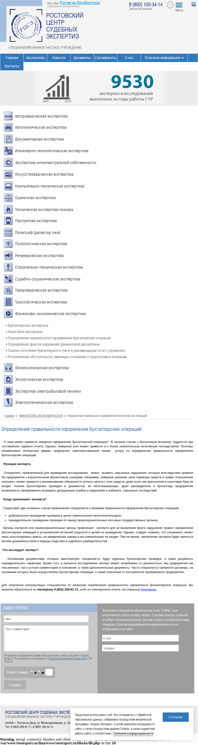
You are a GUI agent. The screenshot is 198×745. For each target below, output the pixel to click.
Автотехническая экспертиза (40, 127)
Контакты (12, 66)
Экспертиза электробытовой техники (48, 391)
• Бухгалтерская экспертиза (27, 325)
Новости (58, 58)
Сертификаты (105, 58)
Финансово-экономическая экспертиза (50, 313)
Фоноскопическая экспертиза (42, 367)
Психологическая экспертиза (41, 243)
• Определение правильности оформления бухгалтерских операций (58, 337)
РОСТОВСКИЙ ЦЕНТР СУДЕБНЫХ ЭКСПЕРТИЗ (65, 25)
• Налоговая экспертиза (24, 331)
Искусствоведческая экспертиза (44, 174)
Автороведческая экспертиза (41, 116)
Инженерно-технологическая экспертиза (51, 150)
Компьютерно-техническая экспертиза (49, 186)
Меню (179, 10)
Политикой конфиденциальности (67, 658)
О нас (129, 58)
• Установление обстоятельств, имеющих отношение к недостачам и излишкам (66, 356)
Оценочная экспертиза (35, 197)
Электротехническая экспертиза (44, 402)
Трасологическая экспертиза (41, 302)
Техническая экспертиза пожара (44, 209)
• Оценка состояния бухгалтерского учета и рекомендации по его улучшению (65, 350)
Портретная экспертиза (36, 220)
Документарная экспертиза (39, 139)
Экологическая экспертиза (39, 379)
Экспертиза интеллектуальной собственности (55, 162)
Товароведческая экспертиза (41, 290)
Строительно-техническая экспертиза (49, 267)
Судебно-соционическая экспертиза (47, 279)
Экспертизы (35, 58)
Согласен (176, 717)
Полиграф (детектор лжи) (37, 232)
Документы (82, 58)
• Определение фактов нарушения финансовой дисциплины (53, 344)
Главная (12, 58)
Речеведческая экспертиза (39, 255)
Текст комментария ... (46, 638)
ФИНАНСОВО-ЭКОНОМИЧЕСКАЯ (41, 415)
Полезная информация (162, 58)
